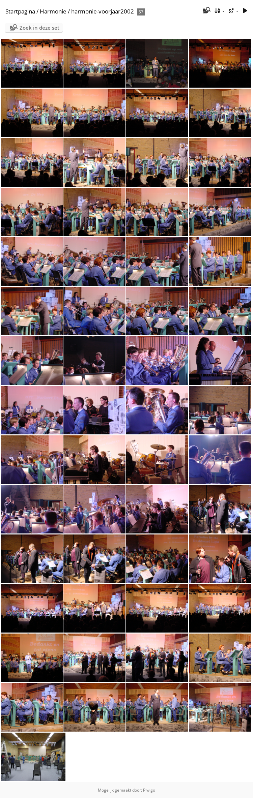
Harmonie (53, 11)
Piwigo (149, 790)
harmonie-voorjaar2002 (102, 11)
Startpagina (20, 11)
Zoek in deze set (39, 27)
